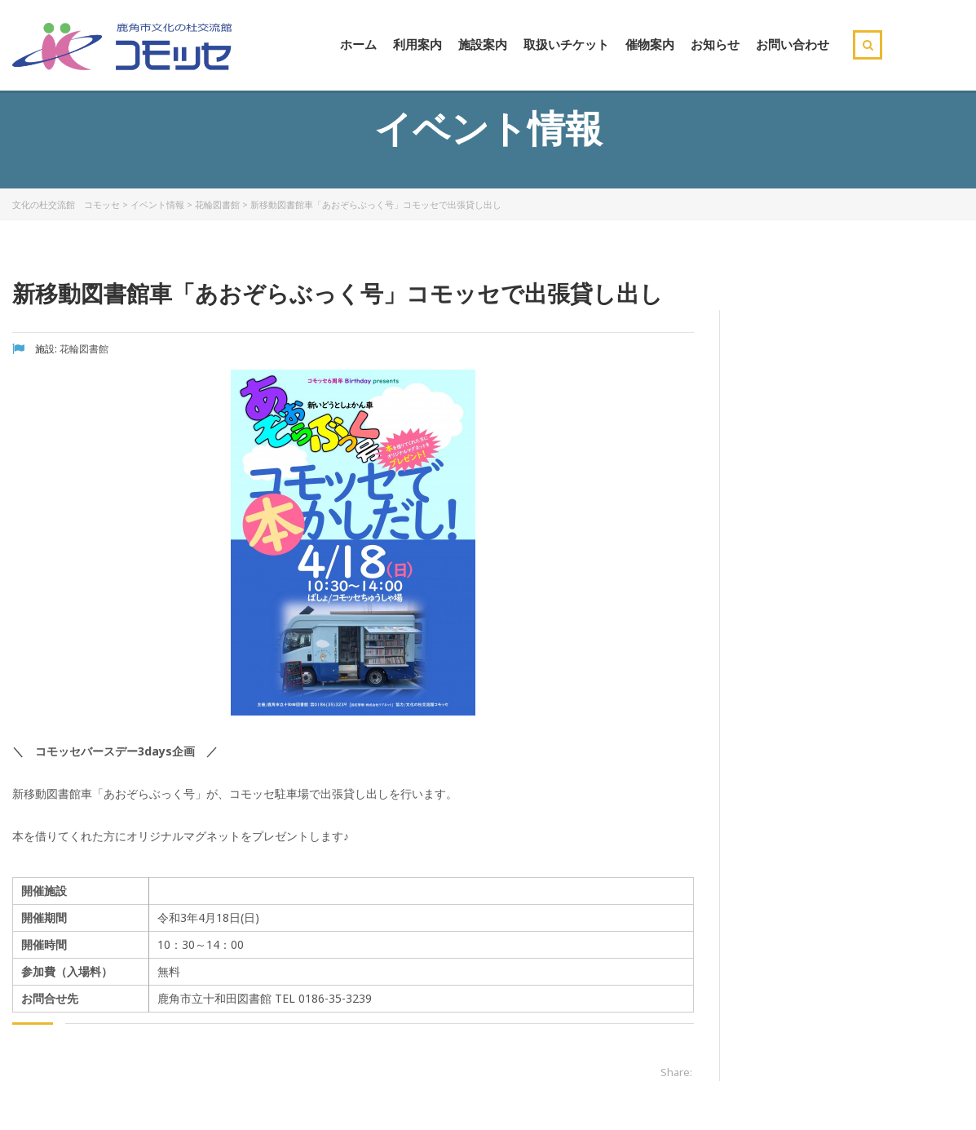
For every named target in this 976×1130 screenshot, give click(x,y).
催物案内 (649, 44)
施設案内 (482, 44)
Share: (676, 1072)
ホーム (358, 44)
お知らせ (715, 44)
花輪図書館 (217, 204)
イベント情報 (157, 204)
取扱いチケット (566, 44)
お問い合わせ (792, 44)
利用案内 (417, 44)
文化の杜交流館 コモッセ (66, 204)
